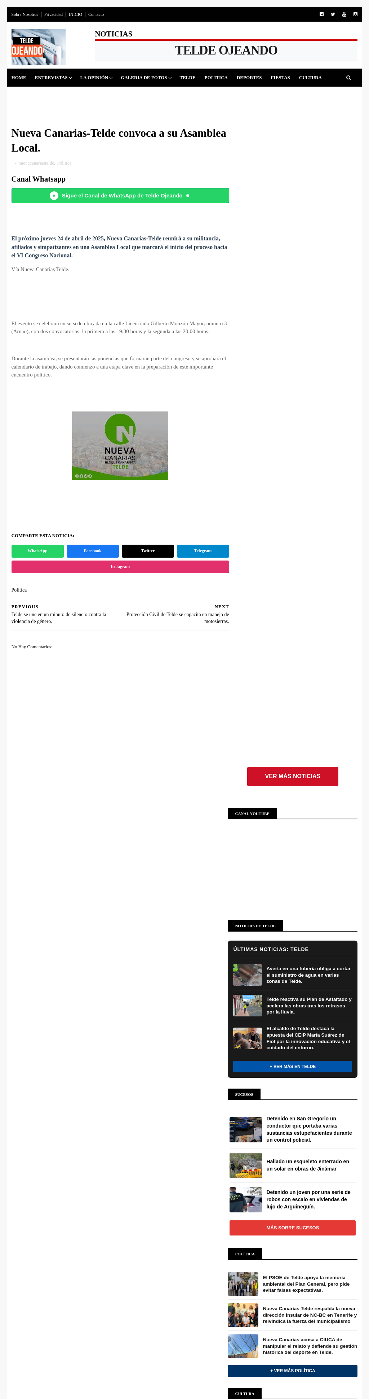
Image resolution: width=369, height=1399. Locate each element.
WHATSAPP (284, 1114)
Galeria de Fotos (144, 77)
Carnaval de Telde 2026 (182, 1269)
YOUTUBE (283, 1094)
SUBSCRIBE (310, 1094)
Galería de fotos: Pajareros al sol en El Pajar (181, 1222)
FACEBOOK (284, 1034)
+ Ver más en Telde (293, 430)
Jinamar (57, 95)
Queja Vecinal (96, 95)
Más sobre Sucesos (292, 592)
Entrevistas (51, 77)
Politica (216, 77)
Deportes (249, 77)
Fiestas (280, 77)
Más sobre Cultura (293, 891)
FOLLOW (307, 1054)
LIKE (306, 1034)
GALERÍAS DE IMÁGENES (156, 1161)
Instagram (117, 567)
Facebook (91, 551)
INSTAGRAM (285, 1074)
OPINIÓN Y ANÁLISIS (165, 1102)
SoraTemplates (45, 1382)
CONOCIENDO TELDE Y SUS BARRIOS (175, 1348)
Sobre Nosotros (25, 14)
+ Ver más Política (292, 735)
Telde (188, 77)
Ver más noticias (292, 141)
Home (19, 77)
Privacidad (53, 14)
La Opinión (94, 77)
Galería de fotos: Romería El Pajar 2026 (183, 1247)
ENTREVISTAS (156, 1129)
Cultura (310, 77)
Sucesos (26, 95)
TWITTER (282, 1054)
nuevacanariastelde (36, 163)
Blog (92, 1382)
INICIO (75, 14)
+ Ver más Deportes (66, 1048)
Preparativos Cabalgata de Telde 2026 (181, 1291)
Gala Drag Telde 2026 (180, 1312)
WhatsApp (37, 551)
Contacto (96, 14)
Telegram (198, 551)
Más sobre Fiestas (65, 1207)
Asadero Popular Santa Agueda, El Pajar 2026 (183, 1196)
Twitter (145, 551)
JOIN (305, 1114)
